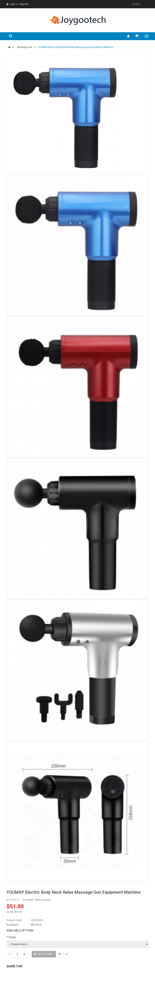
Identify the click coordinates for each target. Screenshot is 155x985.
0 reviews (28, 899)
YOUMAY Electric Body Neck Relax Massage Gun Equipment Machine (75, 47)
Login (12, 4)
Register (24, 4)
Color (12, 937)
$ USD (136, 4)
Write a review (43, 899)
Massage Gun (24, 47)
